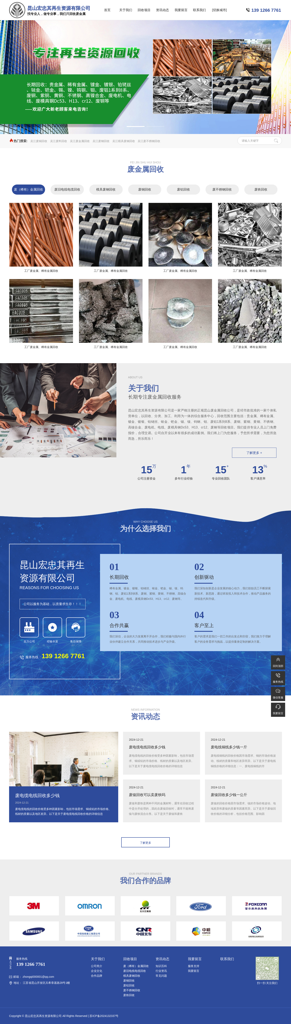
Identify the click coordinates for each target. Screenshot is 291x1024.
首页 (107, 10)
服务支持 (193, 966)
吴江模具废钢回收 (123, 141)
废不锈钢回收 (222, 189)
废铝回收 (183, 189)
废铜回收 (144, 189)
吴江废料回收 (58, 141)
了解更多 (145, 842)
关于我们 (125, 10)
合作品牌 (96, 975)
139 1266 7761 (266, 10)
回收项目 (144, 10)
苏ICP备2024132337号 (104, 1016)
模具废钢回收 (106, 189)
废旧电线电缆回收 (67, 189)
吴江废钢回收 (101, 141)
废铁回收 (260, 189)
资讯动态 (162, 10)
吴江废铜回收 (38, 141)
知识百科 (161, 966)
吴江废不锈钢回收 (149, 141)
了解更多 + (254, 453)
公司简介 (96, 966)
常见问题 (161, 975)
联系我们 (199, 10)
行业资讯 (161, 970)
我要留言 (181, 10)
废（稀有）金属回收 (28, 189)
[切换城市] (219, 10)
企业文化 (96, 970)
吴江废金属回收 (80, 141)
